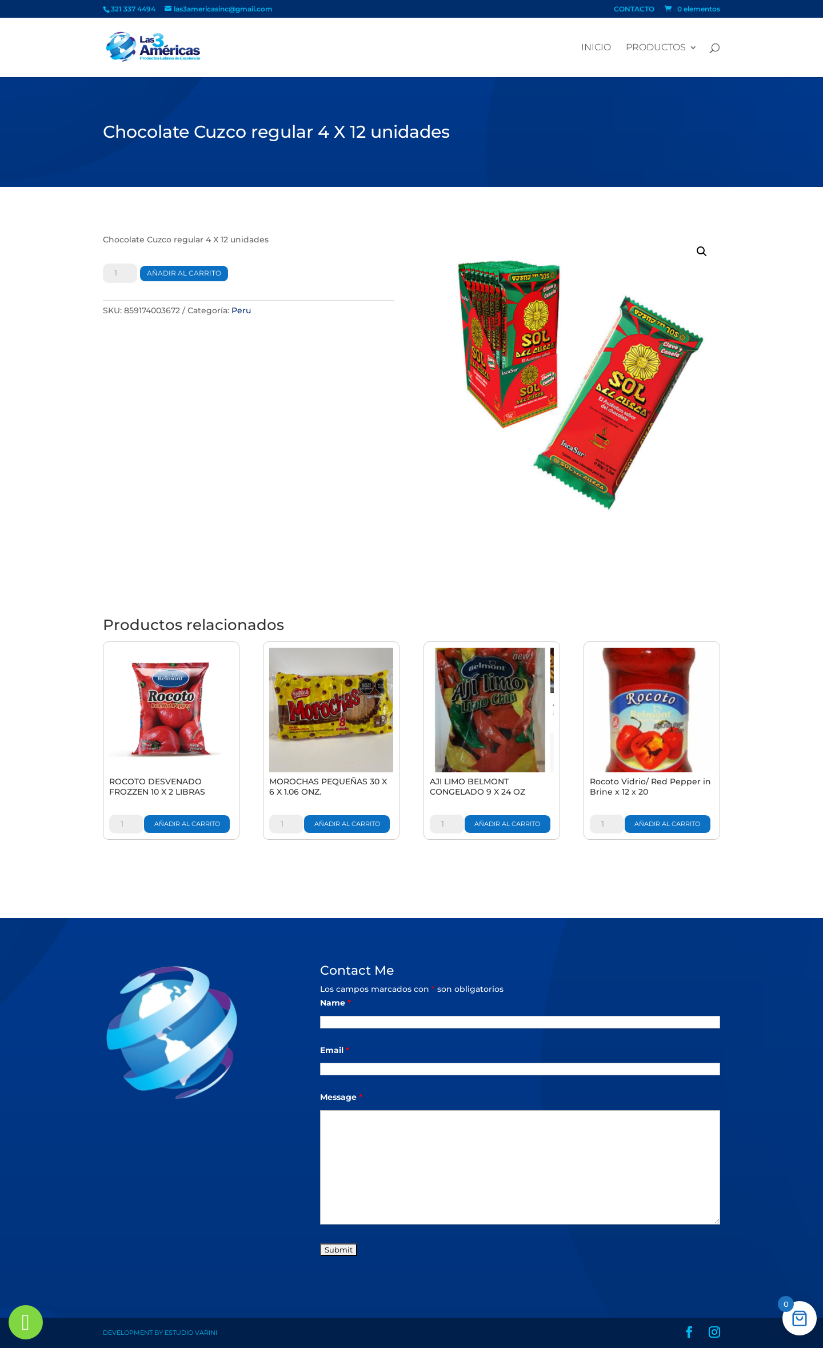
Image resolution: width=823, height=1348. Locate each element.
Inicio (596, 48)
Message (341, 1097)
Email (334, 1050)
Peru (241, 310)
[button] (702, 251)
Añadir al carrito (184, 273)
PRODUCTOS (656, 48)
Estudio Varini (191, 1333)
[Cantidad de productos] (120, 273)
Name (335, 1003)
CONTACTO (634, 9)
